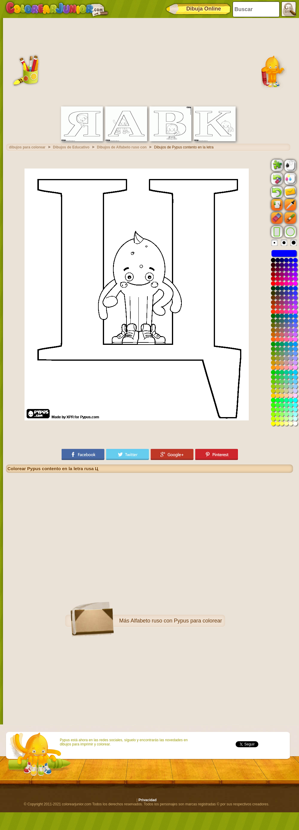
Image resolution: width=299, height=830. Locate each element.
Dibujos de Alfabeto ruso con (122, 147)
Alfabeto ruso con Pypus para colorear (176, 621)
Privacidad (147, 800)
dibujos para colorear (27, 147)
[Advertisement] (150, 61)
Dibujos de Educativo (71, 147)
